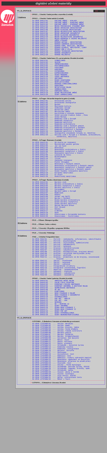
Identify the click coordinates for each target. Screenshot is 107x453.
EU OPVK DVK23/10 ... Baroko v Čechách (51, 231)
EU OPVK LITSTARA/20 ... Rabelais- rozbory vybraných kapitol (62, 418)
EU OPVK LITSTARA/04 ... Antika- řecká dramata (55, 384)
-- (101, 11)
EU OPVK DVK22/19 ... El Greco (47, 203)
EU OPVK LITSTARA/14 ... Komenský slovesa (52, 405)
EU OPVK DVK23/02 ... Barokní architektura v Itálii (57, 214)
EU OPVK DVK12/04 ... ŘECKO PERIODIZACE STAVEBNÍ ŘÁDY (58, 28)
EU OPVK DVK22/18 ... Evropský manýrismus (52, 201)
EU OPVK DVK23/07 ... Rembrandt (47, 225)
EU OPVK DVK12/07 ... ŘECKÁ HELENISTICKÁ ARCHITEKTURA (58, 35)
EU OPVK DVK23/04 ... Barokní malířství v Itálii (56, 219)
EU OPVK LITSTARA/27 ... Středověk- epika (52, 432)
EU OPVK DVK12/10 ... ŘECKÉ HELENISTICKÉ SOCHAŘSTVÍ (57, 41)
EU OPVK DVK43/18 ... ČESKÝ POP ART (49, 363)
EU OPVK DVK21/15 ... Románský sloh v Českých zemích (58, 146)
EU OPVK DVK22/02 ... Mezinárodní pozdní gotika (55, 167)
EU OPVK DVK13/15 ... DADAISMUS (47, 98)
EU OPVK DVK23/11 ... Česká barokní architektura (56, 233)
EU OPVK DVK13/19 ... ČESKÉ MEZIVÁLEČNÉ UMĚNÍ (54, 107)
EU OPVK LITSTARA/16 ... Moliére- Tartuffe (53, 409)
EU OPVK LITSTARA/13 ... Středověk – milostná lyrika (58, 403)
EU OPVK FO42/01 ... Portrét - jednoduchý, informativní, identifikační (66, 278)
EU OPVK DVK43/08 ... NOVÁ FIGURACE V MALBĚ (53, 342)
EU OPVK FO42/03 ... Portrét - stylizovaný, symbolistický (60, 282)
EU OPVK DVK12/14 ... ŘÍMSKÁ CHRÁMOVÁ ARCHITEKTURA (57, 49)
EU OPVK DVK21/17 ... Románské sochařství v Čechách (57, 150)
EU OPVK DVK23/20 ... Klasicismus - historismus (55, 252)
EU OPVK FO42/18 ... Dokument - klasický (52, 316)
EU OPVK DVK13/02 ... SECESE (46, 71)
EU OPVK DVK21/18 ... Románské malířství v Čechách (57, 152)
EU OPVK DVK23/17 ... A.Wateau (47, 246)
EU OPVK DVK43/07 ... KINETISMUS (48, 340)
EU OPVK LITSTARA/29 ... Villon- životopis (53, 437)
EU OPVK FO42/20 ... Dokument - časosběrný (53, 321)
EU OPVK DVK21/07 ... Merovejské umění (51, 129)
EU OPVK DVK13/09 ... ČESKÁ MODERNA (49, 86)
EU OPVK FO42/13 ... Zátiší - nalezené (51, 306)
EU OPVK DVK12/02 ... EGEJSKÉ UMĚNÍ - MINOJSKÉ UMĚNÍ (58, 24)
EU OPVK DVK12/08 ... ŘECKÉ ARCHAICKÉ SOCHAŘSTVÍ (56, 37)
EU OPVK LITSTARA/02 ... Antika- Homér (51, 379)
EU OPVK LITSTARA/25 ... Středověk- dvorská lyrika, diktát (61, 428)
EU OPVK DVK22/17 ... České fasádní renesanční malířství (60, 199)
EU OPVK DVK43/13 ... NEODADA (46, 353)
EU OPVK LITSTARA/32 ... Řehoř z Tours (51, 443)
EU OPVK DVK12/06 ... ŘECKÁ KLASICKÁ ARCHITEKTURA (56, 32)
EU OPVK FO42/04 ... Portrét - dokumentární (53, 284)
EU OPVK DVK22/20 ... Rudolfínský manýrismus (54, 206)
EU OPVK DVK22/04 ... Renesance (47, 172)
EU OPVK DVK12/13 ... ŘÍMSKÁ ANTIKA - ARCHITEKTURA (57, 47)
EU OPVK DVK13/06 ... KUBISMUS (47, 79)
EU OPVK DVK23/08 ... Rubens (46, 227)
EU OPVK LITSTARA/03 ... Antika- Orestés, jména (55, 381)
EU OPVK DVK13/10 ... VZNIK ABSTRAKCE (50, 88)
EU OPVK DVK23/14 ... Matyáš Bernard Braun (53, 240)
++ (96, 11)
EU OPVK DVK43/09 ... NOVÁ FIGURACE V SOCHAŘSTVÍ (56, 344)
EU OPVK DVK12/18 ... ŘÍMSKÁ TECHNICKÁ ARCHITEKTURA (57, 58)
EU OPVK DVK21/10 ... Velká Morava (49, 135)
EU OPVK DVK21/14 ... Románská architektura (53, 144)
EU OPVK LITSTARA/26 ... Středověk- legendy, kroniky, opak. (61, 430)
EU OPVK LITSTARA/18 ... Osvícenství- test (53, 413)
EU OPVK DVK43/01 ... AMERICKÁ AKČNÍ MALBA (53, 327)
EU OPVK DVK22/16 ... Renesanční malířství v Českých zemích (61, 197)
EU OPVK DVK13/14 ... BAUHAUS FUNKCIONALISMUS (54, 96)
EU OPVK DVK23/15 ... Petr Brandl (48, 242)
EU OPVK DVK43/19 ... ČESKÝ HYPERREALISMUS (53, 365)
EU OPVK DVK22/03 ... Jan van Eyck (49, 169)
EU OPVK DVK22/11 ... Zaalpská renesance (52, 186)
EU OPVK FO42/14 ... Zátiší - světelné (51, 308)
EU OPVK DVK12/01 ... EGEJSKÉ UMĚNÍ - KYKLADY (54, 22)
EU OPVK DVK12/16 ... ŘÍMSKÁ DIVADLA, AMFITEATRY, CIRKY (59, 54)
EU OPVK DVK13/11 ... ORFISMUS (47, 90)
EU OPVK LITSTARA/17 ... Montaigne (49, 411)
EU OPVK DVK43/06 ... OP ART (46, 338)
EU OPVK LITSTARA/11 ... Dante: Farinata (52, 398)
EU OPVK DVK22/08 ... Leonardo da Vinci (51, 180)
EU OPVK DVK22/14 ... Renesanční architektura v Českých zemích (62, 193)
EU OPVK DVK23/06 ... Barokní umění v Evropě (54, 223)
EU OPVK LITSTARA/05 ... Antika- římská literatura (57, 386)
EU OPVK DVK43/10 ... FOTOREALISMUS (49, 346)
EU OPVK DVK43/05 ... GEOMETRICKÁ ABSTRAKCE (53, 336)
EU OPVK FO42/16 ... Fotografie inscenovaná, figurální (59, 312)
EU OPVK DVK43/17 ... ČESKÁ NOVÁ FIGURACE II (54, 361)
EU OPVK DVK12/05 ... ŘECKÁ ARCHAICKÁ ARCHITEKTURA (57, 30)
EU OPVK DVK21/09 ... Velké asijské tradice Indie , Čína (60, 133)
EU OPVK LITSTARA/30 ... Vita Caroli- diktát (54, 439)
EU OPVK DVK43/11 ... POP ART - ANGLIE (51, 348)
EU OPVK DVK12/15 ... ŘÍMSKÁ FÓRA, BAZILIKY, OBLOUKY (58, 51)
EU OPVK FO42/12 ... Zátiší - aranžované (52, 304)
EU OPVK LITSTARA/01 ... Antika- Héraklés (52, 377)
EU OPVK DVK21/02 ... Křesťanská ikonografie (54, 118)
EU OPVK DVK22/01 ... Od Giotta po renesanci (54, 165)
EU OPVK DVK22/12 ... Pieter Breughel (50, 189)
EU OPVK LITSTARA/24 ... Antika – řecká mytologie (56, 426)
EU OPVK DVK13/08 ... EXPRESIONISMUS (50, 84)
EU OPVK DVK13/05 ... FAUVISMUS (47, 77)
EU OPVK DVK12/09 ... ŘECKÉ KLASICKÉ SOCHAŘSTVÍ (55, 39)
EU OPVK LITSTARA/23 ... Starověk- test (51, 424)
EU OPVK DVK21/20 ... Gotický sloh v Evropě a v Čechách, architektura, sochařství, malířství (66, 158)
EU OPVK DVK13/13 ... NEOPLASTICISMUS (50, 94)
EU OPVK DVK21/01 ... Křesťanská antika (51, 116)
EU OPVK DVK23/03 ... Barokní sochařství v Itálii (56, 216)
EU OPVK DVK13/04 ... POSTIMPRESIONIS (50, 75)
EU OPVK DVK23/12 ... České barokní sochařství (55, 235)
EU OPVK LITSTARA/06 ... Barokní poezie (51, 388)
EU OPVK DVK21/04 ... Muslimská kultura (51, 123)
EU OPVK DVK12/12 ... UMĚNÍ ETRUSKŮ (49, 45)
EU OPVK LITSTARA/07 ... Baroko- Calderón (52, 390)
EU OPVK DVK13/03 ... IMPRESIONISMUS (50, 73)
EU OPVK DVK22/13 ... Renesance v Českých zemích (56, 191)
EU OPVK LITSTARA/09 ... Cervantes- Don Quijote (55, 394)
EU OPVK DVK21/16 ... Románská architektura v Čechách (58, 148)
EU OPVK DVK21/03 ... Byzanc (46, 120)
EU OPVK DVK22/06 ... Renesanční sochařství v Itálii (58, 176)
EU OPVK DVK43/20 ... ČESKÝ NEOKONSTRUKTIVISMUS (55, 367)
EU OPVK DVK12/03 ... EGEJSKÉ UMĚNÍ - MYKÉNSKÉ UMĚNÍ (58, 26)
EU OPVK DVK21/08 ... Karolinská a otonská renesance (58, 131)
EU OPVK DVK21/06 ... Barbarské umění (50, 127)
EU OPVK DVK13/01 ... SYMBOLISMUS (48, 69)
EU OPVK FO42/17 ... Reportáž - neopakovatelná (55, 314)
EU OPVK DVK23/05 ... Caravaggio (48, 221)
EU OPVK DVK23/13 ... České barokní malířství (54, 238)
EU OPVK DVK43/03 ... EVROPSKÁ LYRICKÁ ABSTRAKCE (56, 331)
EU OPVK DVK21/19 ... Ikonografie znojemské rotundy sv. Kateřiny (63, 154)
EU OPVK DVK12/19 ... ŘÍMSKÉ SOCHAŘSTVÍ (51, 60)
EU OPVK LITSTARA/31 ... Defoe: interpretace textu (57, 441)
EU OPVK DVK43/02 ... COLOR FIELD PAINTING (53, 329)
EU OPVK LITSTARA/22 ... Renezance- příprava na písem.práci (61, 422)
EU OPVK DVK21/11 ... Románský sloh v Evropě (54, 137)
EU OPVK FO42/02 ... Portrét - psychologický (54, 280)
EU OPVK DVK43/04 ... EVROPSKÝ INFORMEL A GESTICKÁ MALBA (60, 333)
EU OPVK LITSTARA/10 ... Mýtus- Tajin (50, 396)
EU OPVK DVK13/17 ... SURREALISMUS (49, 103)
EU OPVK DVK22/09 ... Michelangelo (49, 182)
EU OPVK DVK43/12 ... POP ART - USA (49, 350)
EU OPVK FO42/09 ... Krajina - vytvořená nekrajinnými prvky (61, 295)
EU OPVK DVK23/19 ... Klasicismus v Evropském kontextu (59, 250)
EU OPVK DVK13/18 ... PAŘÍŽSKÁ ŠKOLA (50, 105)
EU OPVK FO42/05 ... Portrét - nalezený (51, 287)
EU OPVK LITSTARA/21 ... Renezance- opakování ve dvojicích (61, 420)
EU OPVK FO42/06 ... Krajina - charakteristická (55, 289)
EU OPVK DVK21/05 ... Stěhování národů (51, 125)
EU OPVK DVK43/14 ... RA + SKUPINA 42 (50, 355)
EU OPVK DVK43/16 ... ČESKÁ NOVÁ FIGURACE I (53, 359)
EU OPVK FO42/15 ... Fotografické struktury (53, 310)
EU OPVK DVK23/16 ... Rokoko (46, 244)
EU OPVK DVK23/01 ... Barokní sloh (49, 212)
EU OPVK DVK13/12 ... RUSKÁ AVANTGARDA (51, 92)
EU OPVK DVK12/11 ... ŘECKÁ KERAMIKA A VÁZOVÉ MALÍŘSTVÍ (59, 43)
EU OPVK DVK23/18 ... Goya (45, 248)
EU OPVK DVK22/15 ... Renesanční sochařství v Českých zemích (62, 195)
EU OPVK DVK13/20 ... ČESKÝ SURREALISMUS (52, 109)
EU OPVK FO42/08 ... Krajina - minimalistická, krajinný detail (62, 293)
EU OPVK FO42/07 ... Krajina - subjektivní (53, 291)
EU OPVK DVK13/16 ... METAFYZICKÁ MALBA (51, 101)
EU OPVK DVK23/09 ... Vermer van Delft (51, 229)
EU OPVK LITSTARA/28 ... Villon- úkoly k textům (55, 435)
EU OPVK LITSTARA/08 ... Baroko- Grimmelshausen (55, 392)
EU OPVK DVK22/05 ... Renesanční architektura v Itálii (59, 174)
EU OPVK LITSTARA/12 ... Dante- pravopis (52, 401)
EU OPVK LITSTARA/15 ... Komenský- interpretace (55, 407)
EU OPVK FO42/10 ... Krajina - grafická (51, 297)
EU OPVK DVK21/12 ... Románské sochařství (52, 140)
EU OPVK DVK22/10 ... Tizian (46, 184)
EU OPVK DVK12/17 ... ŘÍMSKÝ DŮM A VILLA (52, 56)
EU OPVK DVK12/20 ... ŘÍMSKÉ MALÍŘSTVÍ (51, 62)
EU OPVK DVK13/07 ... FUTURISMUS (48, 81)
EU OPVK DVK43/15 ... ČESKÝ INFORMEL (50, 357)
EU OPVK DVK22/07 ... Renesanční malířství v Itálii (57, 178)
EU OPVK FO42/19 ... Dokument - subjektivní (53, 318)
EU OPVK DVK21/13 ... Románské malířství (52, 142)
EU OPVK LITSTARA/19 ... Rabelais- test (51, 415)
